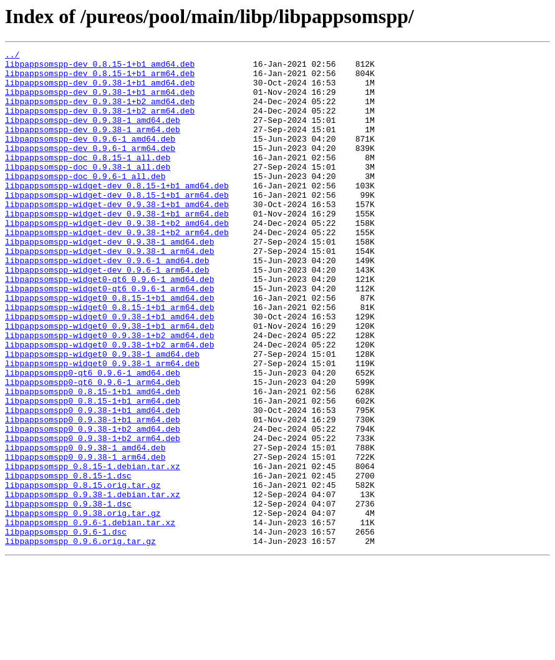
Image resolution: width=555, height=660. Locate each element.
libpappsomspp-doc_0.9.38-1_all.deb (87, 191)
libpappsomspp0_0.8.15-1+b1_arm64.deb (92, 471)
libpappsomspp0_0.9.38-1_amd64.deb (85, 527)
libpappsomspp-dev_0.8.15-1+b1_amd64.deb (100, 67)
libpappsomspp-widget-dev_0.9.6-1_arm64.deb (107, 314)
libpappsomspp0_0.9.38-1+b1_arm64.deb (92, 494)
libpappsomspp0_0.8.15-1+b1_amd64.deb (92, 460)
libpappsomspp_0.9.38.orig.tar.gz (83, 606)
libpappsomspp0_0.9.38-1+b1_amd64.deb (92, 482)
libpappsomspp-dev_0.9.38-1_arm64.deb (92, 146)
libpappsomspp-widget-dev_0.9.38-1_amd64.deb (109, 280)
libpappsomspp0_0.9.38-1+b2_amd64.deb (92, 505)
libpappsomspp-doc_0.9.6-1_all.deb (85, 202)
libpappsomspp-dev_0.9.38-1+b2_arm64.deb (100, 123)
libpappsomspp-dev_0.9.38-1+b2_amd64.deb (100, 112)
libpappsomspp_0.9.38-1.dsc (68, 595)
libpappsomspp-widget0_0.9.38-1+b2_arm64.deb (109, 404)
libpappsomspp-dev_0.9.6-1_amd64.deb (90, 157)
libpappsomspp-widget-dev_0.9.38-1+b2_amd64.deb (117, 258)
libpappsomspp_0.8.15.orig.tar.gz (83, 572)
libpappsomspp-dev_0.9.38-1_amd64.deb (92, 134)
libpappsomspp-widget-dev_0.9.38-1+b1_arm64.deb (117, 247)
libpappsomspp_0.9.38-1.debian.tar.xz (92, 584)
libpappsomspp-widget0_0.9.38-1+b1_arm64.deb (109, 381)
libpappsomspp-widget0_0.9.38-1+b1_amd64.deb (109, 370)
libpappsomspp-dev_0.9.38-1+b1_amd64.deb (100, 89)
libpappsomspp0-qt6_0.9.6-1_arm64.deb (92, 449)
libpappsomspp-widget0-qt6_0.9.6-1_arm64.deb (109, 336)
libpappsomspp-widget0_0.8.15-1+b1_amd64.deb (109, 348)
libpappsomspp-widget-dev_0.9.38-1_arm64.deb (109, 292)
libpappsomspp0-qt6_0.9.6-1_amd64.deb (92, 438)
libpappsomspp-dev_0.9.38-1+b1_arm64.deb (100, 101)
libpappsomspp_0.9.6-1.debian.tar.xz (90, 617)
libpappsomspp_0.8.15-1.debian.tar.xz (92, 550)
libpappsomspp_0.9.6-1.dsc (66, 628)
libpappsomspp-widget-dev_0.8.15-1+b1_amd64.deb (117, 213)
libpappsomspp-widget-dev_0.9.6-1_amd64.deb (107, 303)
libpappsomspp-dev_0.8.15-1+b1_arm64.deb (100, 78)
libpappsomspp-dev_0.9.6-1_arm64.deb (90, 168)
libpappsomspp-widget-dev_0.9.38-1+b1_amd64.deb (117, 235)
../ (12, 56)
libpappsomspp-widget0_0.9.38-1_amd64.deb (102, 415)
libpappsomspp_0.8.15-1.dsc (68, 561)
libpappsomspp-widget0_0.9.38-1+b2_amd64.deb (109, 393)
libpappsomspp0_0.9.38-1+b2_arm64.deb (92, 516)
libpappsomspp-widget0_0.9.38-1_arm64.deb (102, 426)
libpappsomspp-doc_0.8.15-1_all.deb (87, 179)
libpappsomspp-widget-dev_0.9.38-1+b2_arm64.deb (117, 269)
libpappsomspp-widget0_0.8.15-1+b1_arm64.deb (109, 359)
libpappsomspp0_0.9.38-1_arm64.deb (85, 539)
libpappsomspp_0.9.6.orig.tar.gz (80, 640)
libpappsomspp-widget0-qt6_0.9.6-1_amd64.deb (109, 325)
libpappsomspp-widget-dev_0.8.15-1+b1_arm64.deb (117, 224)
